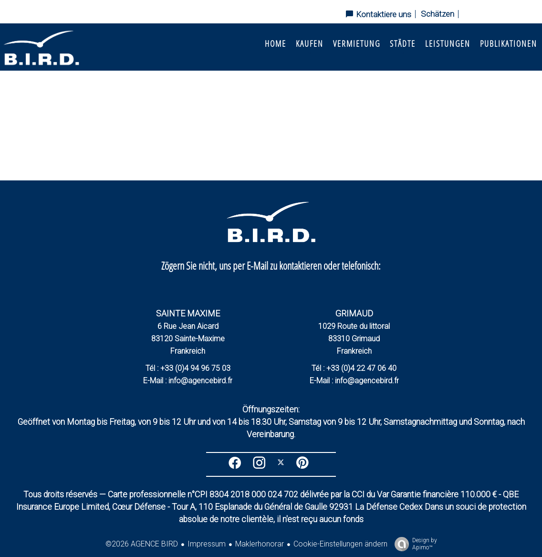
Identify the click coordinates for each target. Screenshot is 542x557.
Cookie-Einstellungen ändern (340, 543)
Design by (413, 544)
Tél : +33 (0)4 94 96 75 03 (188, 368)
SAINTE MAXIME (188, 313)
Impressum (207, 543)
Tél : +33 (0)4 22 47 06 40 (354, 368)
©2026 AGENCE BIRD (141, 543)
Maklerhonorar (259, 543)
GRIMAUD (354, 313)
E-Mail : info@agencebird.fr (187, 380)
